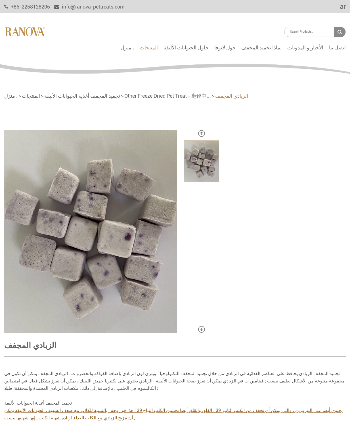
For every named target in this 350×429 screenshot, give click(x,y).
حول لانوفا (225, 48)
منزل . (127, 48)
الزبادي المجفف (231, 96)
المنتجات (149, 48)
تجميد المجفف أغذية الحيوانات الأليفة (82, 96)
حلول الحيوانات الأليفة (186, 48)
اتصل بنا (337, 48)
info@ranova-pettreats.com (89, 7)
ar (339, 7)
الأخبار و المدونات (305, 48)
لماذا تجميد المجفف (261, 48)
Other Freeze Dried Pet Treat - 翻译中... (167, 96)
